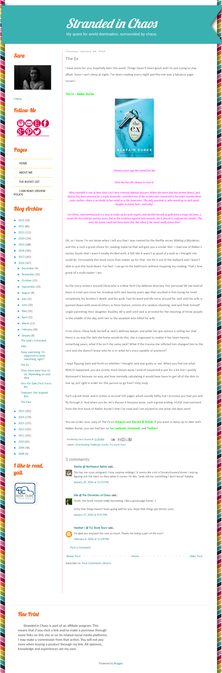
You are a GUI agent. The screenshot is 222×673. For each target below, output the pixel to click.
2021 (21, 232)
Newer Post (73, 556)
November (28, 274)
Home (135, 556)
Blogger (118, 663)
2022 (21, 226)
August (26, 293)
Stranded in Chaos (111, 23)
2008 (21, 454)
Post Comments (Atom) (96, 563)
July (24, 299)
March (25, 323)
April (24, 317)
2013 (21, 423)
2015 (21, 411)
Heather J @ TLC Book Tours (90, 528)
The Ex (25, 365)
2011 (21, 435)
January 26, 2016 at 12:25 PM (91, 482)
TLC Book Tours (118, 445)
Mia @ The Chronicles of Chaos (92, 495)
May (24, 311)
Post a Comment (80, 547)
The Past (26, 402)
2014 (21, 417)
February (27, 329)
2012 (21, 429)
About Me (25, 172)
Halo (23, 346)
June (24, 305)
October (27, 280)
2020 (21, 238)
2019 (21, 244)
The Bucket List (29, 181)
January (26, 335)
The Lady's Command (33, 340)
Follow (18, 99)
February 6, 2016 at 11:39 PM (91, 539)
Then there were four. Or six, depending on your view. (36, 374)
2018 (21, 250)
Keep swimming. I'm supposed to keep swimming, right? (33, 356)
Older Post (196, 556)
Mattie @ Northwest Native (90, 466)
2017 (21, 257)
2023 (21, 220)
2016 (21, 263)
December (28, 268)
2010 (21, 441)
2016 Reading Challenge (87, 445)
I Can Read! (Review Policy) (29, 193)
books (105, 445)
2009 (21, 447)
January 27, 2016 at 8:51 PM (90, 514)
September (28, 286)
